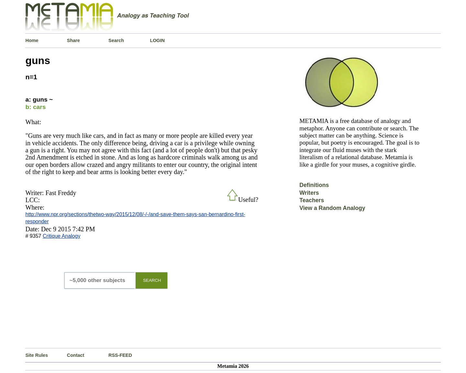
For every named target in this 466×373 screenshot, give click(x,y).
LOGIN (157, 40)
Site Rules (36, 355)
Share (73, 40)
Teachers (311, 200)
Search (116, 40)
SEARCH (152, 280)
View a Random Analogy (332, 208)
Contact (75, 355)
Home (31, 40)
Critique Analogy (62, 236)
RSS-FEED (120, 355)
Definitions (314, 185)
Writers (309, 193)
